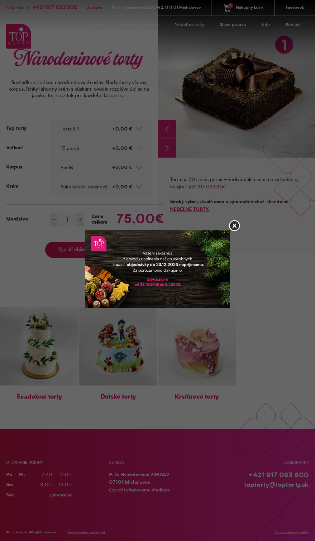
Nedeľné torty (189, 25)
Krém (12, 186)
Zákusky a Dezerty (140, 25)
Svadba (98, 25)
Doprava (94, 8)
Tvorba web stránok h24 (86, 532)
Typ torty (16, 128)
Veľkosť (14, 148)
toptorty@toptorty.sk (276, 485)
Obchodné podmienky (291, 532)
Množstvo (17, 219)
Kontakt (293, 25)
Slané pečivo (233, 25)
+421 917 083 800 (55, 7)
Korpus (14, 167)
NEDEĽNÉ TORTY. (190, 209)
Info (266, 25)
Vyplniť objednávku (78, 249)
